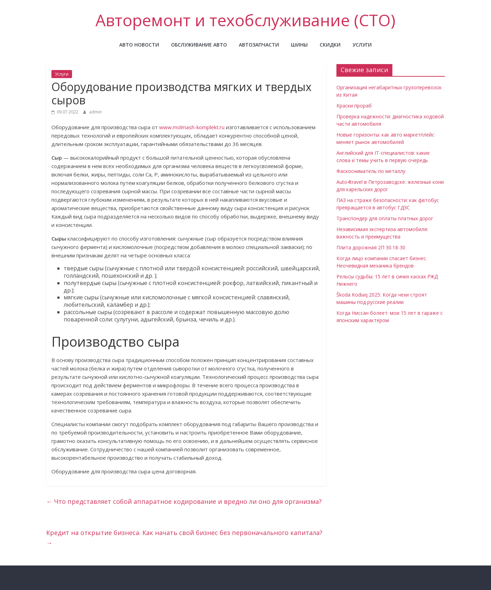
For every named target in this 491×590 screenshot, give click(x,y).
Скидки (330, 44)
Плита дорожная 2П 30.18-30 (370, 247)
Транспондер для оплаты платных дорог (384, 218)
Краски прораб (354, 105)
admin (95, 112)
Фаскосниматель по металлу (370, 171)
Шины (299, 44)
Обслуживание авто (199, 44)
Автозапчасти (259, 44)
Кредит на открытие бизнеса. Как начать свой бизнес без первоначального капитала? (184, 537)
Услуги (362, 44)
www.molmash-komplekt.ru (192, 127)
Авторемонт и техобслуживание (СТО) (245, 20)
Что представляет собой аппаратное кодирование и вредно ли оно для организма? (184, 501)
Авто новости (139, 44)
